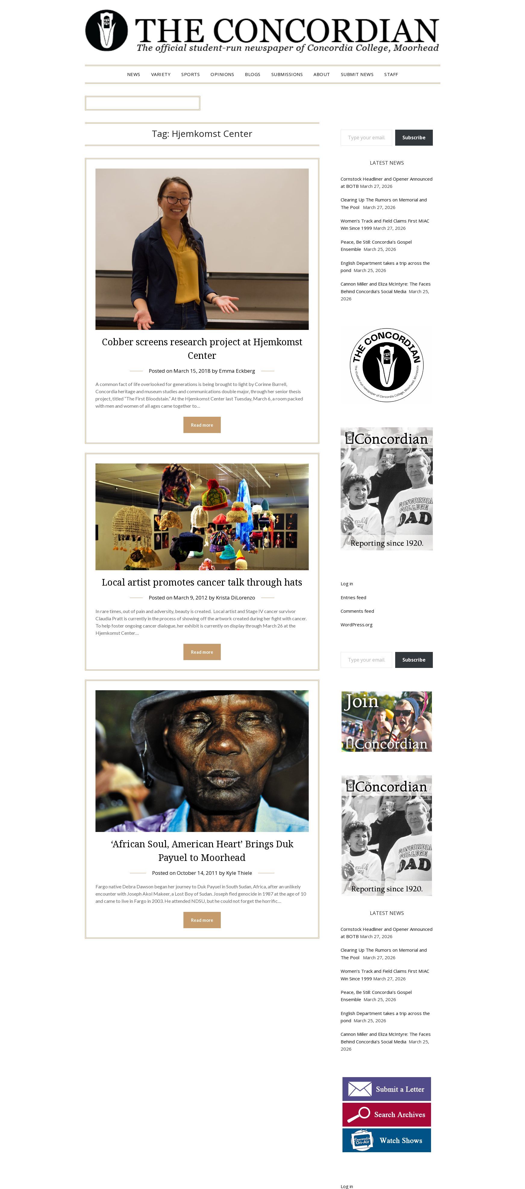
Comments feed (357, 611)
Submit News (357, 74)
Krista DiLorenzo (235, 597)
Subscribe (414, 137)
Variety (161, 74)
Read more (202, 425)
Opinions (222, 74)
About (322, 74)
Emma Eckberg (237, 370)
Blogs (253, 74)
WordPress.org (357, 624)
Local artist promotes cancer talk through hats (202, 582)
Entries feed (353, 597)
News (133, 74)
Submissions (287, 74)
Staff (391, 74)
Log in (347, 583)
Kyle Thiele (239, 872)
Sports (190, 74)
